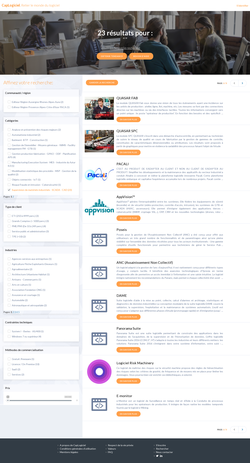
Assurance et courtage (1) (24, 295)
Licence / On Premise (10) (23, 364)
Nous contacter (164, 452)
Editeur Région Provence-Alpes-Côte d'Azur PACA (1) (39, 107)
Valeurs (112, 448)
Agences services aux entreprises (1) (30, 258)
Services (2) (16, 374)
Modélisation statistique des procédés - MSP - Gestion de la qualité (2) (42, 172)
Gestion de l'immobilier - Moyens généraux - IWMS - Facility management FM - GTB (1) (41, 147)
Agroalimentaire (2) (20, 269)
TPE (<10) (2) (17, 236)
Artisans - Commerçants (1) (24, 279)
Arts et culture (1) (19, 284)
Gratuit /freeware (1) (21, 359)
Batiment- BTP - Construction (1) (28, 140)
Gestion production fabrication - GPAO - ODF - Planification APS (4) (42, 155)
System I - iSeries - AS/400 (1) (26, 331)
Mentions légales (69, 452)
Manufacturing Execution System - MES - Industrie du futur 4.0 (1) (41, 164)
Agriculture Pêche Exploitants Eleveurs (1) (32, 264)
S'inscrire (161, 445)
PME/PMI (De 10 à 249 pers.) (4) (27, 226)
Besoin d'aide (141, 56)
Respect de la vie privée (120, 445)
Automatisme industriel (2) (24, 134)
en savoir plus (128, 119)
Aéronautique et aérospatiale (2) (27, 305)
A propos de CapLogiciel (73, 445)
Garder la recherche (102, 82)
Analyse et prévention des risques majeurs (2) (34, 129)
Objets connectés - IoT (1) (24, 179)
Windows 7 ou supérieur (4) (24, 336)
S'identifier (242, 5)
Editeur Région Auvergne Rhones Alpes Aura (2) (35, 101)
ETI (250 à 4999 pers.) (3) (23, 215)
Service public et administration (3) (28, 231)
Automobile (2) (18, 300)
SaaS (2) (14, 369)
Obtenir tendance (112, 56)
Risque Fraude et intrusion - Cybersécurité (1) (34, 184)
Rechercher (162, 448)
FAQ (110, 452)
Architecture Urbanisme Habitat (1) (29, 274)
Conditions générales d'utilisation (78, 448)
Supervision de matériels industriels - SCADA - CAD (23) (40, 189)
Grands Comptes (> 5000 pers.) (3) (28, 221)
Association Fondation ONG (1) (26, 289)
